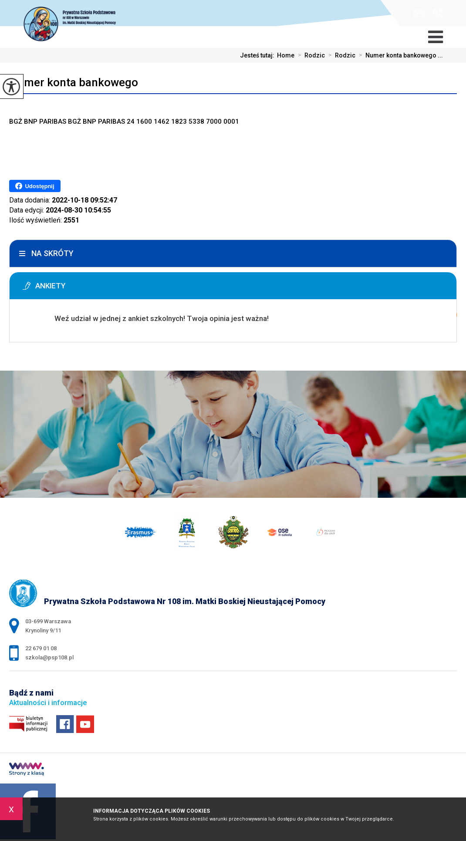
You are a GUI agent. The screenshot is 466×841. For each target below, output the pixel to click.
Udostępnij (34, 185)
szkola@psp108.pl (418, 13)
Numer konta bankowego (73, 82)
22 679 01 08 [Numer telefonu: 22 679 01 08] (41, 648)
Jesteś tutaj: (258, 55)
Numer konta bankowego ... (399, 55)
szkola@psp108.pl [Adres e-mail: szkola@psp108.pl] (49, 657)
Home (285, 55)
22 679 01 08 (438, 13)
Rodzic (309, 55)
